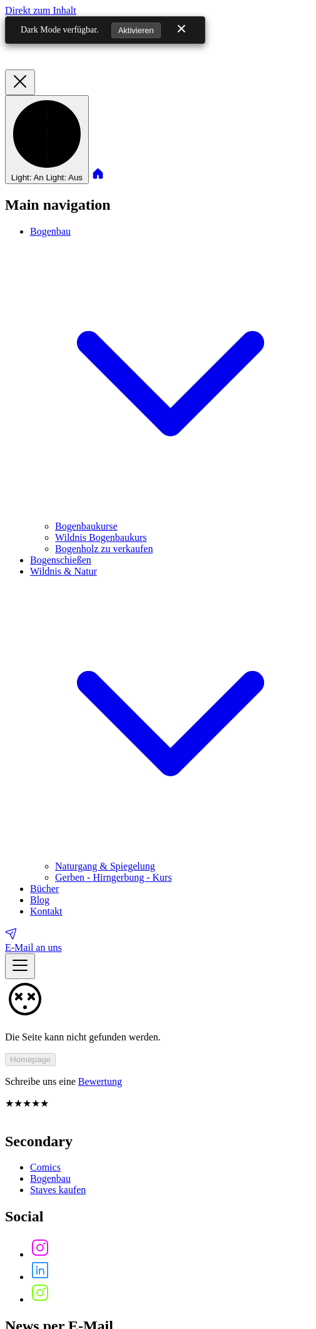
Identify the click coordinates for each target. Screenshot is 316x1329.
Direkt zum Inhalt (40, 10)
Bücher (44, 888)
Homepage (30, 1059)
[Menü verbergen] (20, 82)
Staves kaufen (58, 1189)
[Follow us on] (40, 1254)
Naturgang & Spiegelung (105, 866)
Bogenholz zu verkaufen (104, 548)
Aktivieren (136, 30)
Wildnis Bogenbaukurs (100, 537)
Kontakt (46, 911)
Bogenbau (50, 1178)
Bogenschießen (60, 560)
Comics (45, 1167)
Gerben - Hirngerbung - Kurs (113, 877)
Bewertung (100, 1081)
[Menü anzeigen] (20, 966)
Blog (39, 900)
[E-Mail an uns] (158, 940)
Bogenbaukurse (86, 526)
